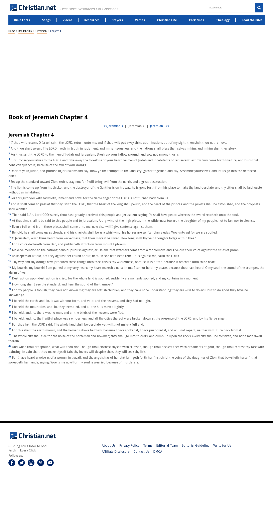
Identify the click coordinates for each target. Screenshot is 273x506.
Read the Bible (26, 31)
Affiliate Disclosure (116, 451)
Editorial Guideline (195, 445)
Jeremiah (42, 31)
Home (11, 31)
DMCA (157, 451)
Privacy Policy (129, 445)
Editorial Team (167, 445)
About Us (108, 445)
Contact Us (141, 451)
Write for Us (222, 445)
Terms (147, 445)
